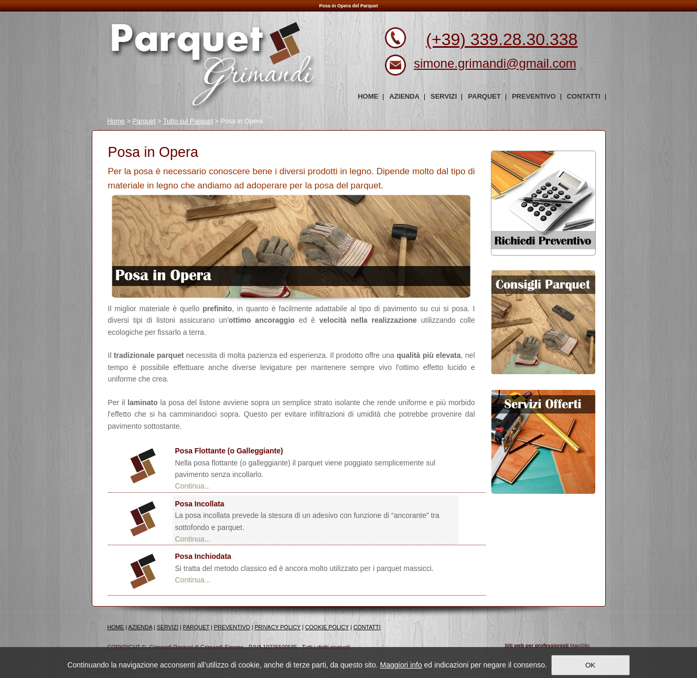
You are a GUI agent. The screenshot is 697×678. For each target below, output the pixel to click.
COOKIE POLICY (327, 627)
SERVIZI (167, 627)
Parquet (143, 121)
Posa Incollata (199, 504)
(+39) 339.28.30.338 (501, 39)
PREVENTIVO (232, 627)
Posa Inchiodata (203, 556)
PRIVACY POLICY (278, 627)
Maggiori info (401, 665)
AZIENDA (140, 627)
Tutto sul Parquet (188, 121)
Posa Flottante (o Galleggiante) (229, 451)
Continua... (193, 486)
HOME (116, 627)
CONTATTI (367, 627)
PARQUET (196, 627)
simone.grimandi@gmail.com (495, 63)
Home (116, 121)
